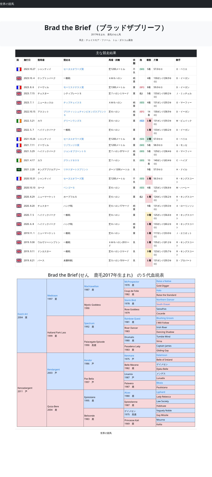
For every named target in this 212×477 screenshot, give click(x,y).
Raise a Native (164, 281)
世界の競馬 (7, 4)
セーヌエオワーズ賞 (74, 69)
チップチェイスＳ (72, 102)
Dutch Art (23, 314)
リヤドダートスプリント (76, 169)
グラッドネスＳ (71, 160)
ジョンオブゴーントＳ (75, 151)
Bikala (160, 382)
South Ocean (163, 304)
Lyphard (161, 392)
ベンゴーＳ (69, 187)
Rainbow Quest (132, 318)
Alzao (127, 392)
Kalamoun (162, 355)
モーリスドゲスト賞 (74, 87)
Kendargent (53, 369)
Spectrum (89, 323)
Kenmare (129, 355)
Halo (159, 290)
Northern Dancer (165, 299)
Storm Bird (130, 300)
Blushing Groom (165, 318)
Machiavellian (91, 286)
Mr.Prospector (131, 281)
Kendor (88, 360)
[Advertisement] (106, 14)
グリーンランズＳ (72, 120)
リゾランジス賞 (71, 145)
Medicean (52, 295)
